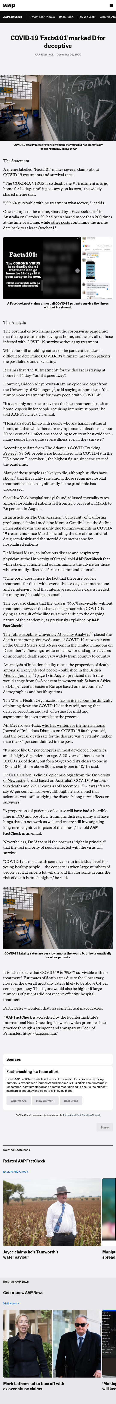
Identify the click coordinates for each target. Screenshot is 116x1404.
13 (103, 729)
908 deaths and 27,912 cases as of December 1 (42, 786)
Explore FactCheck (15, 1171)
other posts (60, 222)
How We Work (86, 16)
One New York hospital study (28, 498)
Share (105, 1127)
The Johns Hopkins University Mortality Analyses (46, 634)
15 (83, 785)
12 (77, 704)
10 (91, 633)
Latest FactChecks (42, 16)
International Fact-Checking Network (81, 1115)
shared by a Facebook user (74, 212)
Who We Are (108, 16)
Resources (66, 16)
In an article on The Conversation (32, 517)
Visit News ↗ (11, 1303)
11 (32, 674)
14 (26, 779)
